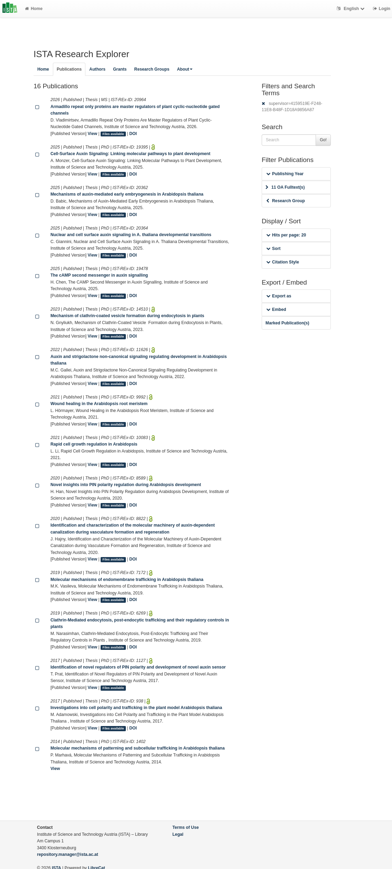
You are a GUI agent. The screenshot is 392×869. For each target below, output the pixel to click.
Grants (120, 69)
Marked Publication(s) (287, 323)
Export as (278, 296)
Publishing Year (285, 173)
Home (34, 8)
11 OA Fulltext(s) (285, 187)
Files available (113, 134)
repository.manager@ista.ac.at (67, 854)
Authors (97, 69)
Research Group (285, 200)
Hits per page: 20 (286, 235)
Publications (69, 69)
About (185, 69)
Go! (323, 139)
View (92, 133)
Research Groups (151, 69)
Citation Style (282, 262)
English (351, 8)
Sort (273, 248)
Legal (178, 834)
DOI (133, 133)
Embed (276, 309)
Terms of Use (185, 827)
